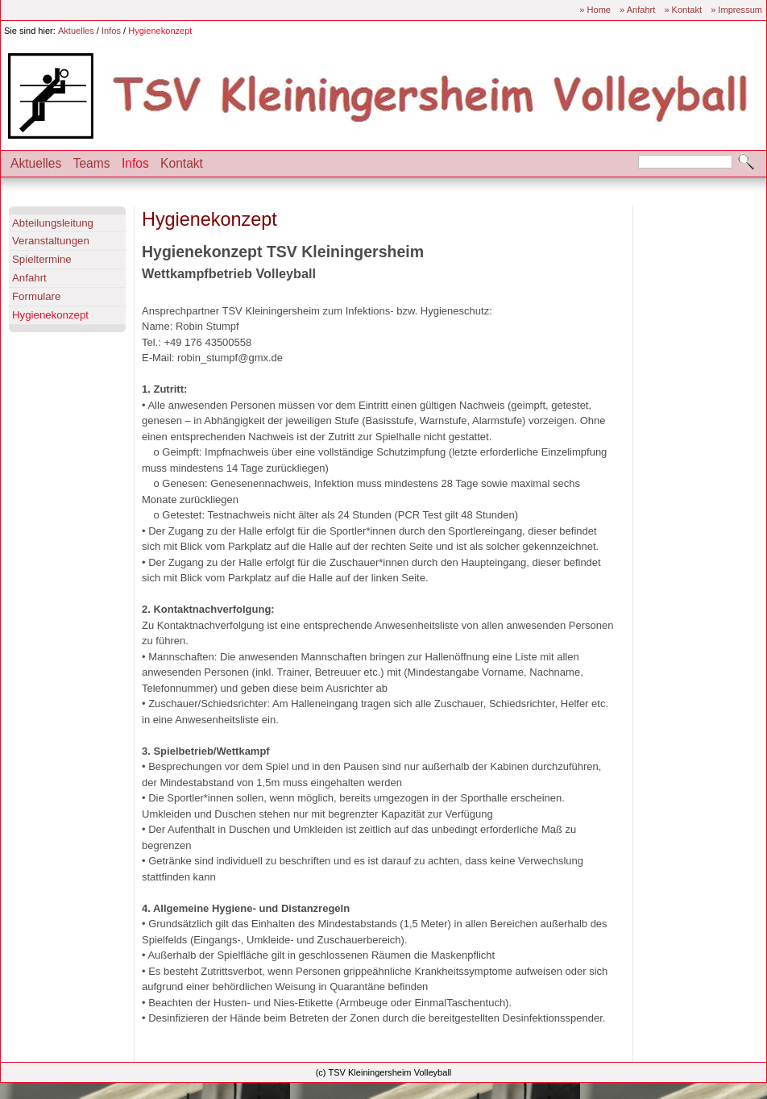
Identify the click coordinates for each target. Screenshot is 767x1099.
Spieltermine (42, 259)
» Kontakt (683, 10)
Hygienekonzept (160, 30)
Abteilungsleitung (52, 223)
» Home (595, 10)
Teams (91, 163)
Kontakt (181, 163)
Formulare (36, 296)
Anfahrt (29, 278)
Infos (111, 30)
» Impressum (736, 10)
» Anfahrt (637, 10)
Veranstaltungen (50, 241)
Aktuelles (76, 30)
